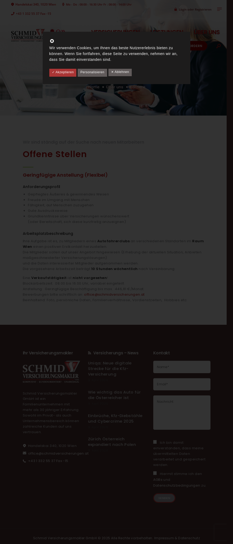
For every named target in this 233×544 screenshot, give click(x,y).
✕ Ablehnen (120, 72)
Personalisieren (92, 72)
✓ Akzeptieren (63, 72)
